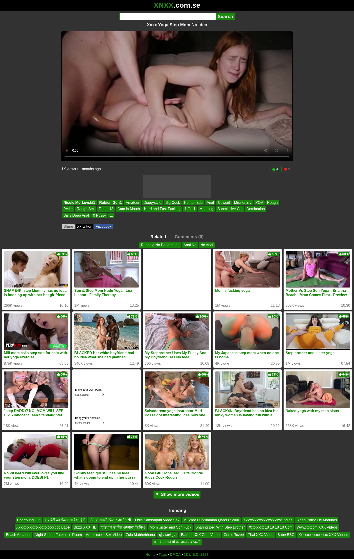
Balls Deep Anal (76, 215)
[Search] (167, 16)
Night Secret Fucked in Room (58, 534)
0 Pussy (99, 215)
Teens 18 (106, 209)
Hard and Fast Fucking (162, 209)
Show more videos (177, 494)
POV (259, 202)
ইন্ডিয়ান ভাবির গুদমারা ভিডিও (123, 527)
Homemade (193, 202)
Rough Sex (86, 209)
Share (68, 226)
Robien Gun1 (110, 202)
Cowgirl (224, 202)
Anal (210, 202)
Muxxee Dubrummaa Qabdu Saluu (211, 520)
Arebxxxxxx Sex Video (104, 534)
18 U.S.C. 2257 (196, 555)
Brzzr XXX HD (85, 527)
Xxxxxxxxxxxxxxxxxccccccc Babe (43, 527)
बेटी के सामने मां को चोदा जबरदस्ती (177, 542)
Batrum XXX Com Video (200, 534)
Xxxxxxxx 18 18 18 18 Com (271, 527)
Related (158, 236)
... (111, 215)
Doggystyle (152, 202)
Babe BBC (285, 534)
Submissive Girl (229, 209)
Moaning (206, 209)
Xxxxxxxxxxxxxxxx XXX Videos (323, 534)
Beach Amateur (18, 534)
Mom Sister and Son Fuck (170, 527)
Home (151, 555)
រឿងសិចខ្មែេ (168, 534)
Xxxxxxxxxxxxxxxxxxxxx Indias (267, 520)
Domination (256, 209)
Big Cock (172, 202)
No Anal (206, 245)
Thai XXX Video (260, 534)
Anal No (190, 245)
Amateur (132, 202)
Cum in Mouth (128, 209)
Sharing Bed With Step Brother (220, 527)
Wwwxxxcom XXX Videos (317, 527)
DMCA (175, 555)
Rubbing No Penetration (160, 245)
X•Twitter (84, 226)
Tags (163, 555)
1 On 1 (189, 209)
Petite (68, 209)
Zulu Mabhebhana (140, 534)
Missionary (242, 202)
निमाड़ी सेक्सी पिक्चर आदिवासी (110, 520)
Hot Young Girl (28, 520)
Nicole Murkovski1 (79, 202)
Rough (272, 202)
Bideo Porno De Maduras (316, 520)
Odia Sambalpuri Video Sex (157, 520)
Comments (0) (189, 236)
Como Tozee (234, 534)
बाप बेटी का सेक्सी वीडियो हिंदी (64, 520)
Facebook (103, 226)
